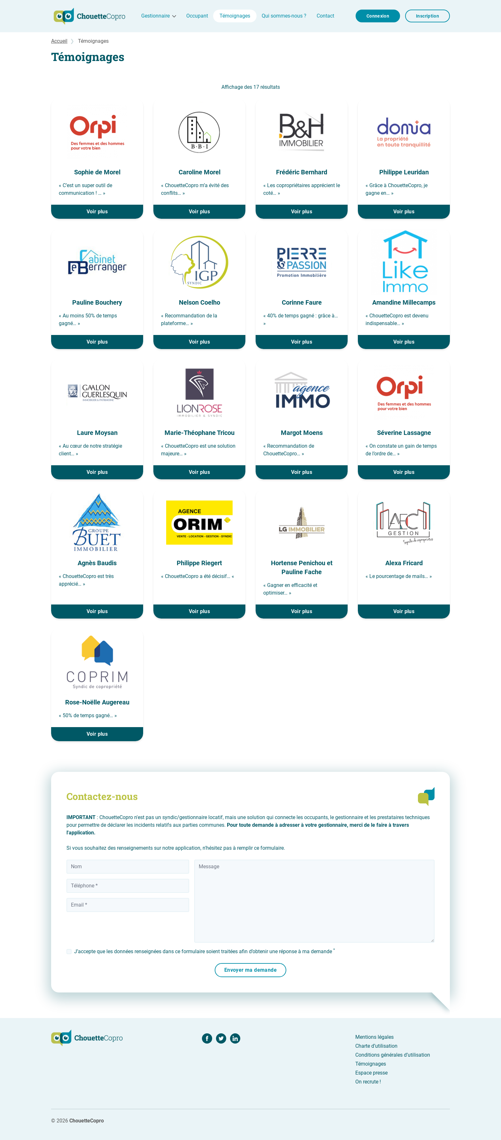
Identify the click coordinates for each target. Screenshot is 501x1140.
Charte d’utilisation (376, 1046)
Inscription (427, 16)
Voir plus (97, 212)
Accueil (59, 41)
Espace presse (371, 1073)
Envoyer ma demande (250, 970)
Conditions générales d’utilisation (392, 1055)
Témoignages (235, 16)
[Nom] (127, 867)
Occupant (197, 16)
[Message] (314, 901)
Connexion (377, 16)
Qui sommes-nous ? (284, 16)
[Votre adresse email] (127, 905)
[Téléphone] (127, 886)
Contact (325, 16)
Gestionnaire (155, 16)
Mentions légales (374, 1037)
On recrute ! (368, 1082)
